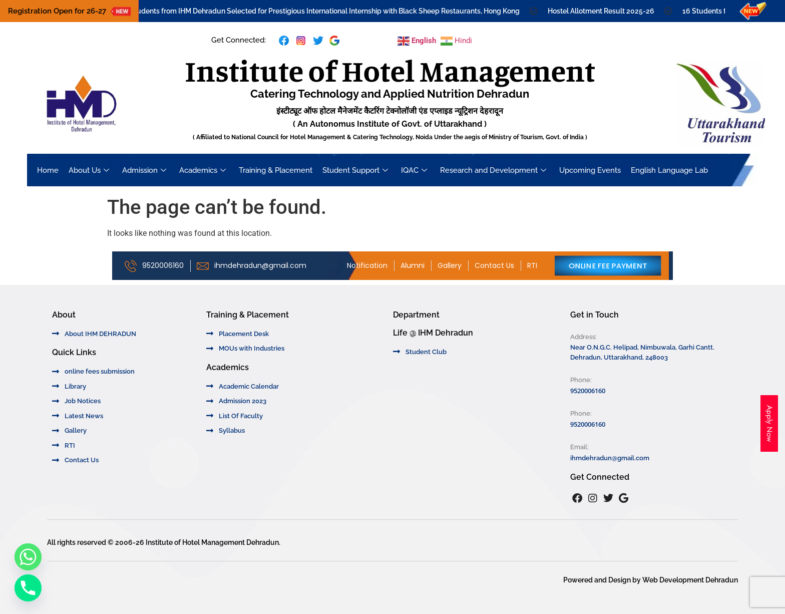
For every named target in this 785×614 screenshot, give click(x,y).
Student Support (355, 170)
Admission (144, 170)
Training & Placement (275, 170)
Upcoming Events (590, 170)
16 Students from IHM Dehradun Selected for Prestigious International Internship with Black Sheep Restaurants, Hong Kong (325, 11)
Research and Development (493, 170)
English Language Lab (669, 170)
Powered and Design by (602, 580)
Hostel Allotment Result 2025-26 (606, 11)
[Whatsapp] (28, 556)
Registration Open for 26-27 (57, 11)
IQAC (414, 170)
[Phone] (28, 587)
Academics (202, 170)
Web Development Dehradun (690, 580)
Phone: (581, 380)
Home (48, 170)
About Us (89, 170)
